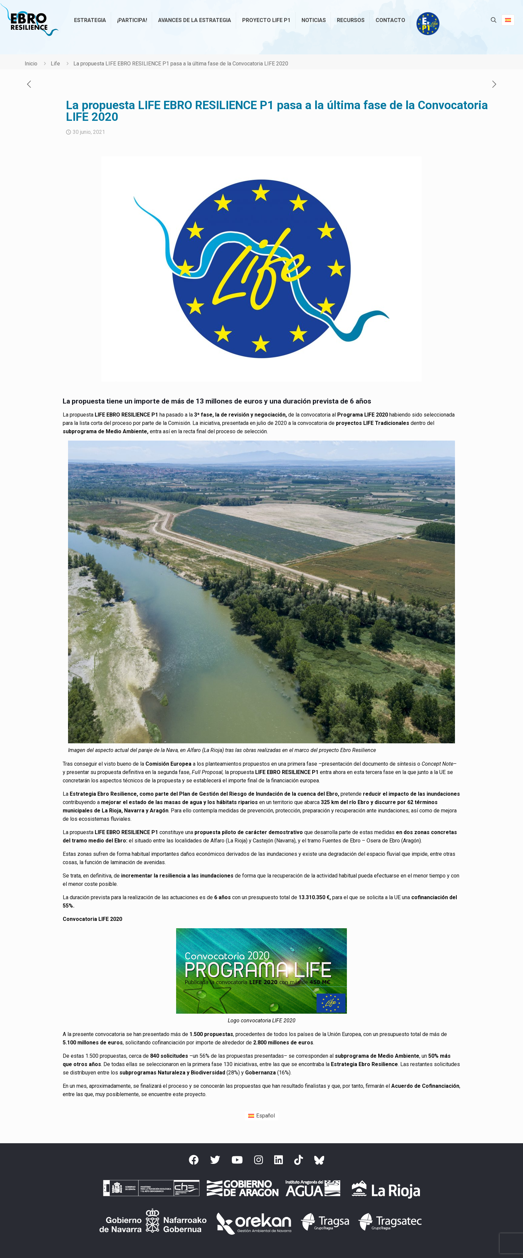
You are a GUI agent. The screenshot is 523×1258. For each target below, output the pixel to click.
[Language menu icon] (508, 20)
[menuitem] (261, 1115)
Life (55, 63)
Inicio (31, 63)
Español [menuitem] (265, 1115)
